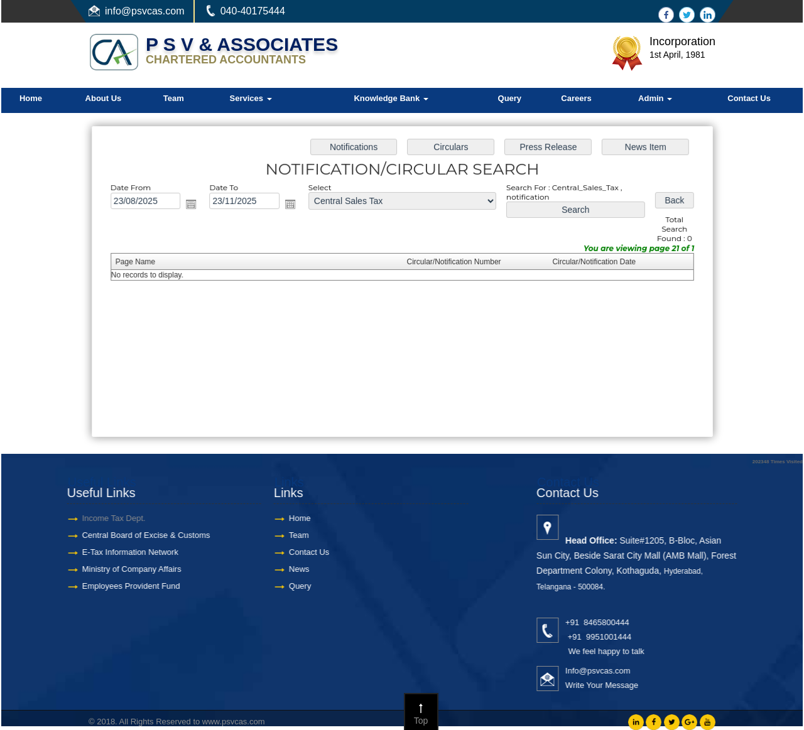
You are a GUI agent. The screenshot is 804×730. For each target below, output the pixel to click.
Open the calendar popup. (195, 206)
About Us (103, 98)
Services (251, 98)
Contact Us (749, 98)
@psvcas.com (153, 11)
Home (30, 98)
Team (173, 98)
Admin (655, 98)
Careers (576, 98)
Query (510, 98)
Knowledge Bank (391, 98)
